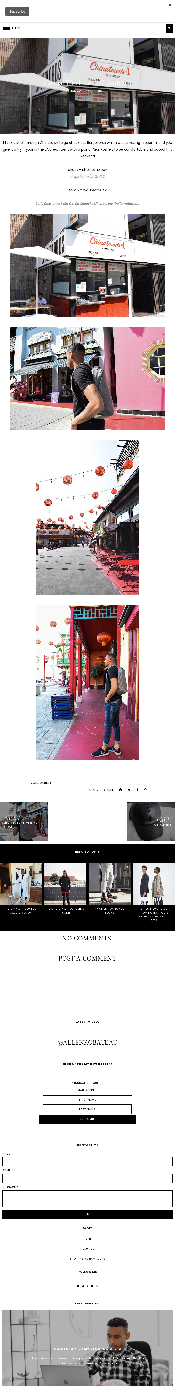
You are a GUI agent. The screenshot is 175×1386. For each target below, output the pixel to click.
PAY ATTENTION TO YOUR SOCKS (109, 900)
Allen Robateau (26, 1380)
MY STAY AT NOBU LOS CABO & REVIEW (21, 900)
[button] (12, 28)
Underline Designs (66, 1380)
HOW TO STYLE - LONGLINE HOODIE (65, 900)
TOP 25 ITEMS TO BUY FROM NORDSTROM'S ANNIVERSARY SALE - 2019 (154, 904)
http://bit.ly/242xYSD (87, 176)
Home (87, 1199)
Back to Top (164, 1380)
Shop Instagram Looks (87, 1219)
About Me (87, 1209)
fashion (19, 781)
